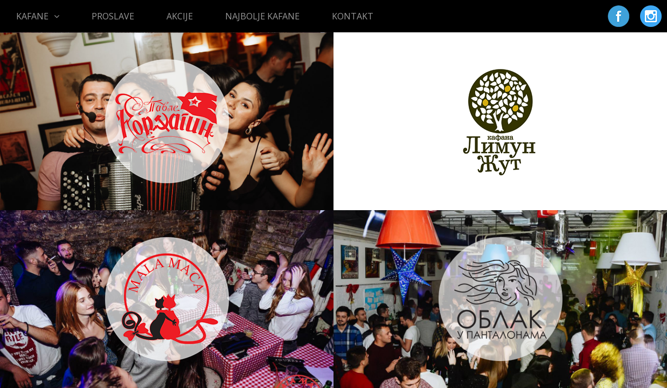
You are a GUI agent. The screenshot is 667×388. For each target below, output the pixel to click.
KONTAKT (352, 16)
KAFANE (37, 16)
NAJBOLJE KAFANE (262, 16)
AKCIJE (179, 16)
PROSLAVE (113, 16)
